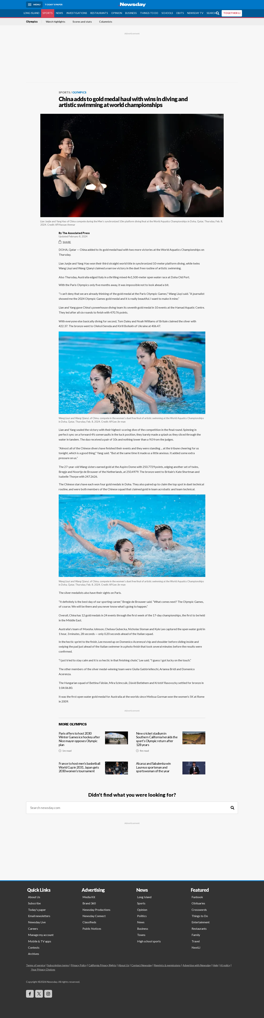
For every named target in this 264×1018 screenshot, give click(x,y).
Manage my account (41, 935)
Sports (48, 13)
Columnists (105, 21)
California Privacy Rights (102, 965)
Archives (33, 953)
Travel (196, 941)
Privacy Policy (79, 965)
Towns (141, 935)
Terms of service (35, 965)
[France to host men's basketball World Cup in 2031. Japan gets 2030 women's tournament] (93, 772)
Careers (33, 928)
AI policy (225, 965)
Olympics (32, 21)
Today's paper (37, 909)
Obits (180, 13)
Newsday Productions (96, 909)
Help (215, 965)
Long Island (31, 13)
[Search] (232, 808)
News (59, 13)
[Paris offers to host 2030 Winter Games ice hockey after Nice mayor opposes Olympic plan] (93, 743)
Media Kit (88, 897)
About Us (34, 897)
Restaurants (99, 13)
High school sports (149, 941)
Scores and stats (82, 21)
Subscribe (34, 903)
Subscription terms (58, 965)
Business (131, 13)
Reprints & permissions (167, 965)
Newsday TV (195, 13)
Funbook (197, 897)
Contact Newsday (141, 965)
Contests (33, 947)
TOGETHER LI (231, 13)
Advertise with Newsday (197, 965)
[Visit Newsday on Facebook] (30, 994)
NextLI (196, 947)
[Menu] (34, 4)
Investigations (76, 13)
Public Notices (91, 928)
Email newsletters (39, 916)
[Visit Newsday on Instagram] (48, 994)
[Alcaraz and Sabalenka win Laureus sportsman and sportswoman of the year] (170, 772)
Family (196, 935)
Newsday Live (37, 922)
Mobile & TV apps (39, 941)
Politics (142, 916)
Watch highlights (55, 21)
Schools (167, 13)
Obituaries (198, 903)
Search (211, 13)
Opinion (116, 13)
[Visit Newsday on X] (39, 994)
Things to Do (149, 13)
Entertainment (201, 922)
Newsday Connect (94, 916)
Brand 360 (89, 903)
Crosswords (199, 909)
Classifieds (89, 922)
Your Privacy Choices (43, 969)
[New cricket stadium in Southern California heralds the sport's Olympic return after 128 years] (170, 743)
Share (65, 242)
